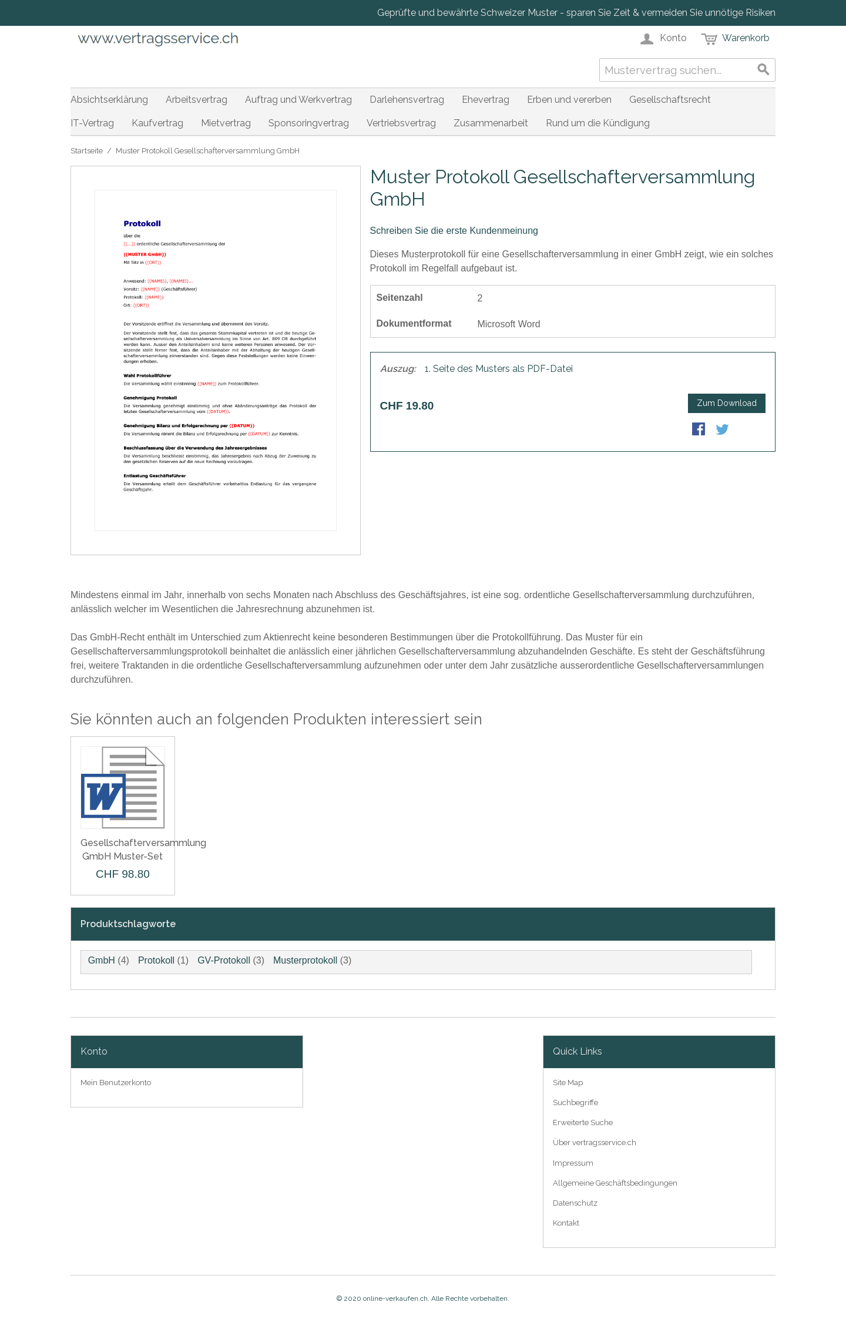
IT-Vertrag (92, 123)
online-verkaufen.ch (395, 1298)
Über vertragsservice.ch (594, 1142)
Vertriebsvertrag (401, 123)
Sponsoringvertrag (308, 123)
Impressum (573, 1163)
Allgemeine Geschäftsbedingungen (615, 1183)
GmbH (101, 960)
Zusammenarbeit (491, 123)
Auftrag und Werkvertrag (298, 99)
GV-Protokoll (223, 960)
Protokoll (156, 960)
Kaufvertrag (157, 123)
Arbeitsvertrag (196, 99)
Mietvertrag (226, 123)
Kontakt (566, 1223)
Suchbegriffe (575, 1102)
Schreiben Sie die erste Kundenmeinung (454, 231)
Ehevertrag (485, 99)
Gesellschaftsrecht (670, 99)
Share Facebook (699, 430)
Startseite (86, 150)
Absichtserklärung (109, 99)
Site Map (568, 1082)
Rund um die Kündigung (598, 123)
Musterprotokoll (305, 960)
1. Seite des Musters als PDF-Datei (499, 368)
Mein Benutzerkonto (115, 1082)
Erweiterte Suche (583, 1122)
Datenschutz (575, 1203)
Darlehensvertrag (407, 99)
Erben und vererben (569, 99)
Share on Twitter (723, 430)
